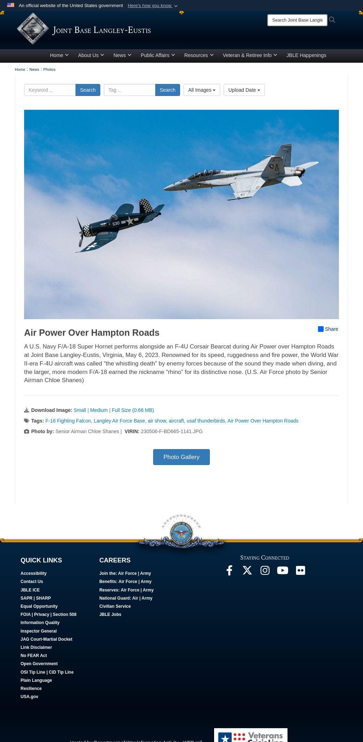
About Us (91, 58)
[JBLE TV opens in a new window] (282, 575)
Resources (199, 58)
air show (157, 423)
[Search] (297, 20)
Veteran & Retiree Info (250, 58)
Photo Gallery (181, 460)
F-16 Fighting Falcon (68, 423)
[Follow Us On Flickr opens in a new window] (300, 575)
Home (59, 58)
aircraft (176, 423)
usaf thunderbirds (206, 423)
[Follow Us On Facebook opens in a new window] (229, 575)
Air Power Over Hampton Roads (263, 423)
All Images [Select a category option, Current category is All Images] (202, 92)
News (122, 58)
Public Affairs (158, 58)
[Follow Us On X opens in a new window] (247, 575)
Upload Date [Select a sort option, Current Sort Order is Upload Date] (244, 92)
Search (88, 92)
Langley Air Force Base (119, 423)
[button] (153, 5)
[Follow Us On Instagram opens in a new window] (265, 575)
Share (328, 331)
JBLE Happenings (306, 58)
